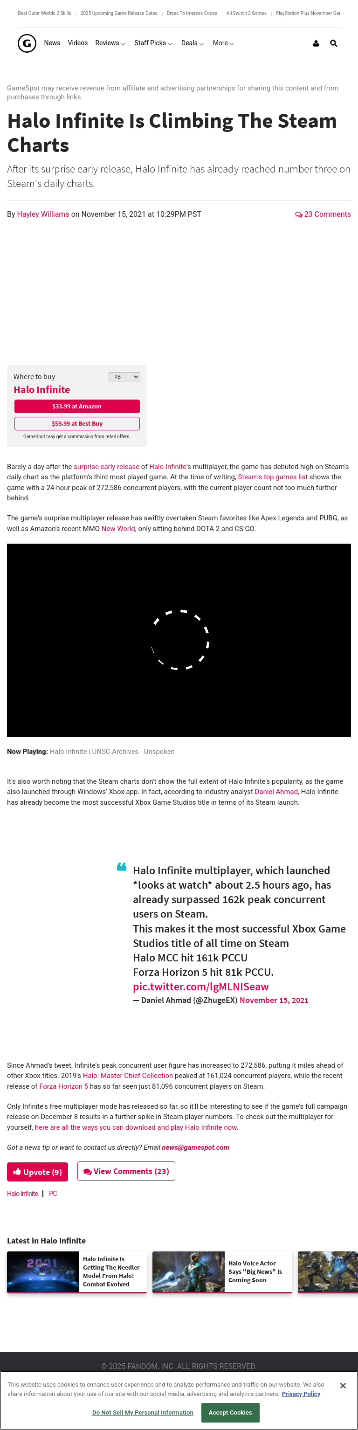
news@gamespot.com (195, 1147)
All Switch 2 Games (247, 13)
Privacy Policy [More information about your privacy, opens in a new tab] (301, 1393)
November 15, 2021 (274, 1000)
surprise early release (106, 467)
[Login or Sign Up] (316, 43)
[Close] (343, 1385)
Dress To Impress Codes (192, 13)
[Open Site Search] (333, 43)
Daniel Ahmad (276, 792)
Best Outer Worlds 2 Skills (44, 13)
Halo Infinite (42, 389)
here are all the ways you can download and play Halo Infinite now (136, 1127)
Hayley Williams (44, 214)
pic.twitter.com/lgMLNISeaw (201, 986)
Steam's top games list (273, 477)
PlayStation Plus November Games (312, 13)
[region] (179, 1400)
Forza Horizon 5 (63, 1086)
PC (53, 1193)
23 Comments (323, 214)
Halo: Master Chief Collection (128, 1075)
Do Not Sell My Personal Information (142, 1412)
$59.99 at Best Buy (77, 423)
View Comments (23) (127, 1171)
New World (118, 529)
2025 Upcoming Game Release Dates (119, 13)
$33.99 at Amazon (77, 406)
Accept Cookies (230, 1412)
